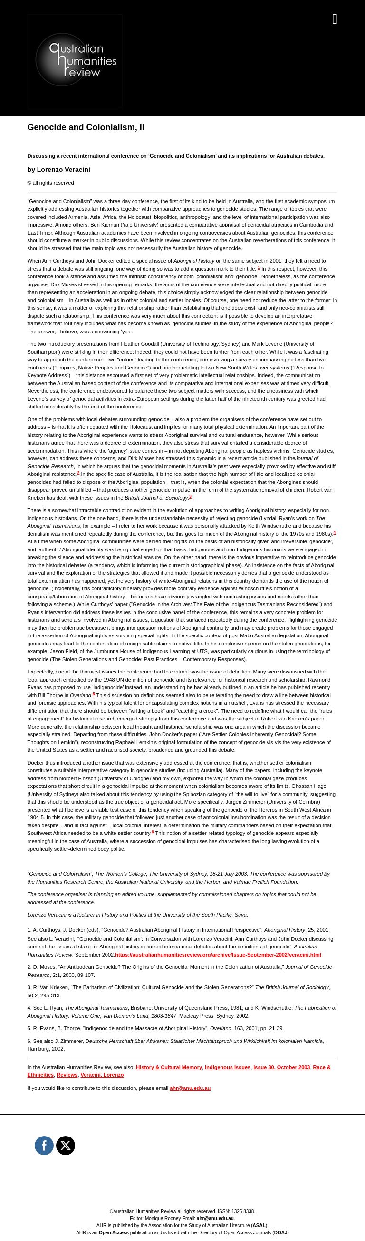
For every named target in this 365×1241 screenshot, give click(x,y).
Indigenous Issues (227, 1067)
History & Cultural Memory (169, 1067)
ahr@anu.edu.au (190, 1088)
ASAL (259, 1225)
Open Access (114, 1232)
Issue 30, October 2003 (281, 1067)
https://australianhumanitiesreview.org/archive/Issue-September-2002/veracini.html (218, 954)
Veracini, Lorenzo (102, 1075)
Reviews (67, 1075)
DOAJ (281, 1232)
